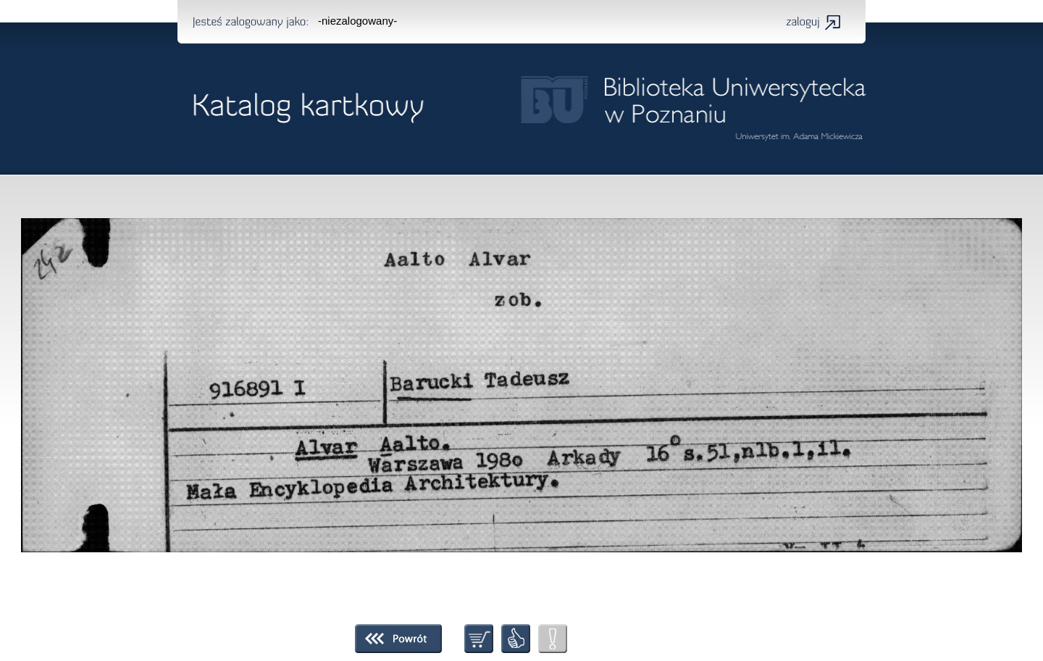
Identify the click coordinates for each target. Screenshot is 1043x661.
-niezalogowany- (357, 20)
